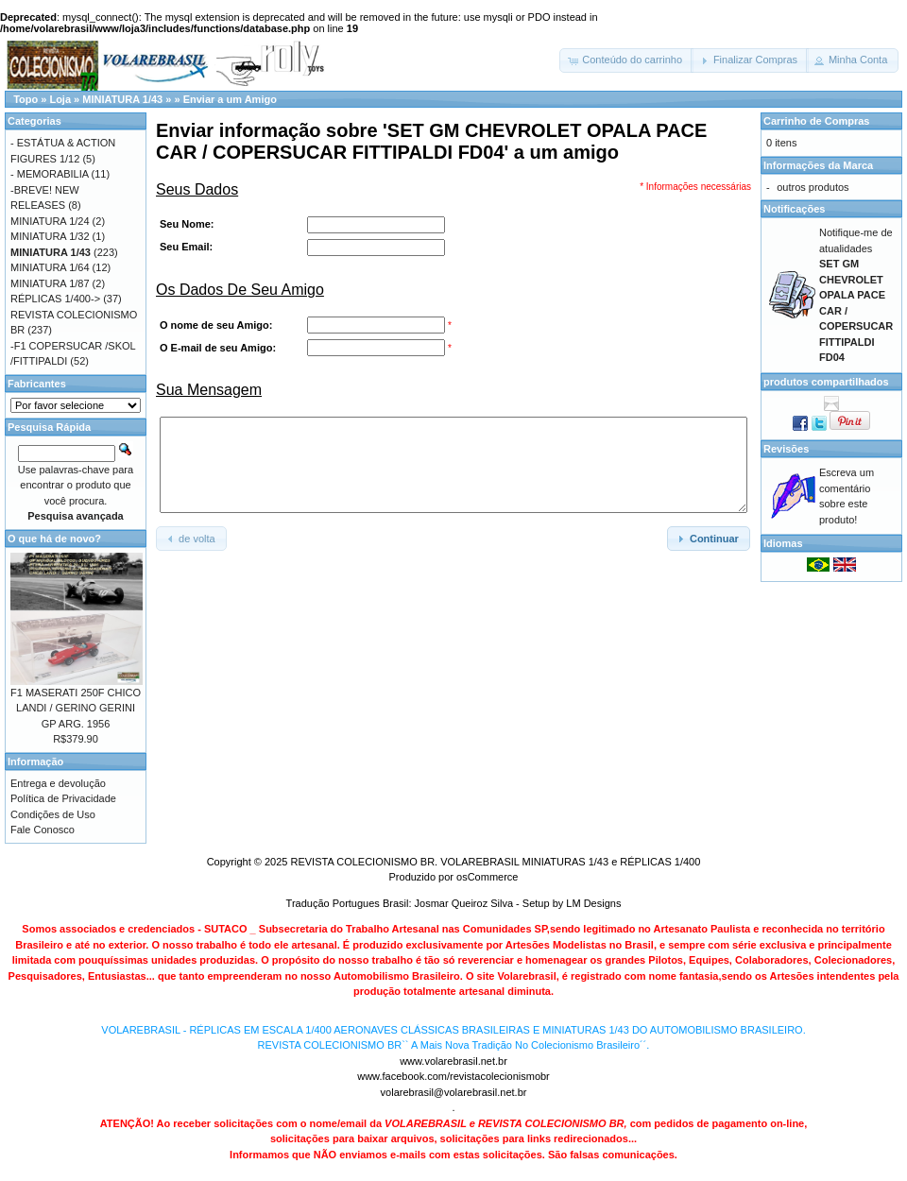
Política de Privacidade (63, 798)
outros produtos (812, 187)
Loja (60, 99)
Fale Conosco (42, 829)
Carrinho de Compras (816, 121)
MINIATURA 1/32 (50, 236)
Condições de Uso (52, 814)
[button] (626, 60)
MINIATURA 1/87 (50, 283)
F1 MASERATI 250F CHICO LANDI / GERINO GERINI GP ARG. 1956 (75, 708)
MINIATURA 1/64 (50, 267)
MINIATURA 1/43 (122, 99)
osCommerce (487, 876)
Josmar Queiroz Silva (464, 903)
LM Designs (593, 903)
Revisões (786, 448)
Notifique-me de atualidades (856, 295)
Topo (25, 99)
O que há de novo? (54, 538)
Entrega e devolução (58, 783)
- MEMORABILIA (49, 174)
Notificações (794, 208)
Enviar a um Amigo (230, 99)
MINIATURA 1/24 (50, 221)
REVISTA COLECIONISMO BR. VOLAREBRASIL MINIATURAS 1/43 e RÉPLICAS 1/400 (495, 861)
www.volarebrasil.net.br (453, 1061)
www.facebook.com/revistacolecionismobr (453, 1076)
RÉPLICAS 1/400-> (55, 298)
